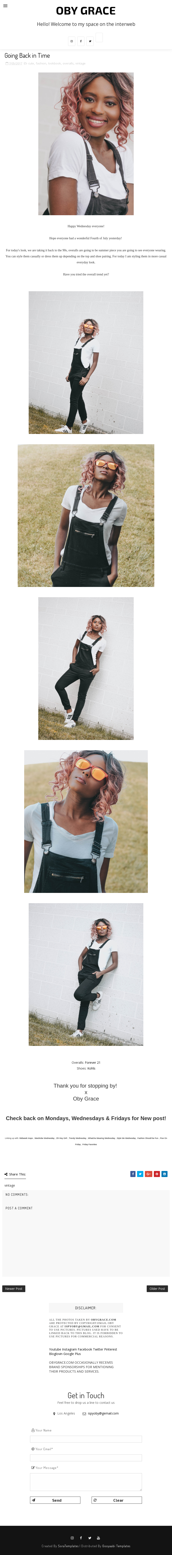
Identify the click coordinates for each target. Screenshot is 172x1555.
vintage (80, 63)
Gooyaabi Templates (116, 1546)
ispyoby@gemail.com (103, 1413)
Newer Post (13, 1289)
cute (31, 63)
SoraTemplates (68, 1546)
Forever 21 (93, 1062)
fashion (41, 63)
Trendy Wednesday (77, 1138)
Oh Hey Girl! (61, 1138)
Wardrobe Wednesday (44, 1138)
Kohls (91, 1068)
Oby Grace (86, 10)
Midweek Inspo (26, 1138)
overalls (68, 63)
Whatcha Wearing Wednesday (101, 1138)
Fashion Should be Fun (148, 1138)
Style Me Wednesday (126, 1138)
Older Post (157, 1289)
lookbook (54, 63)
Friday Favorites (89, 1144)
